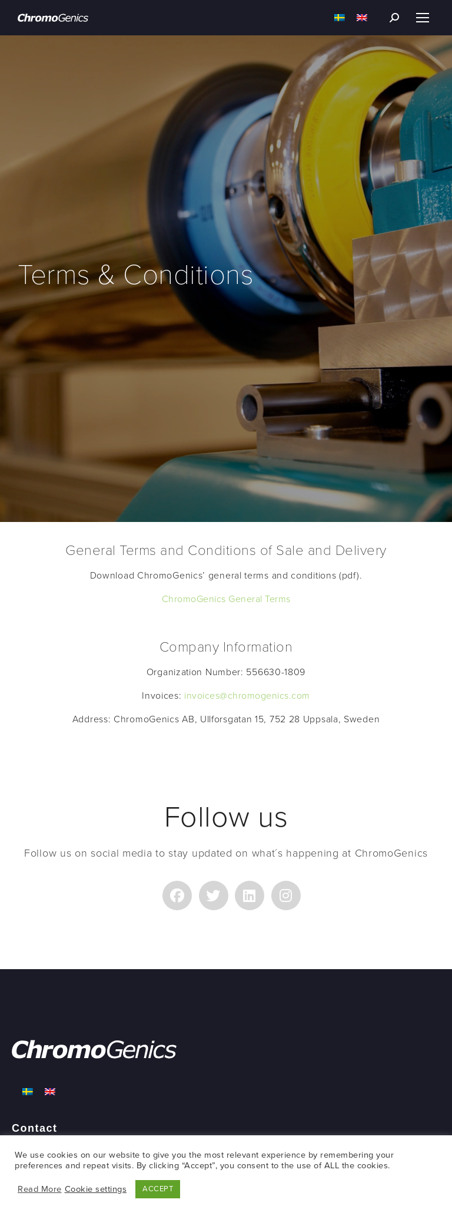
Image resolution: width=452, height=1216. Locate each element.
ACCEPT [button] (157, 1189)
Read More (40, 1189)
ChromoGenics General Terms (226, 599)
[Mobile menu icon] (422, 17)
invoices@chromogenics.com (247, 696)
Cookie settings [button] (96, 1189)
